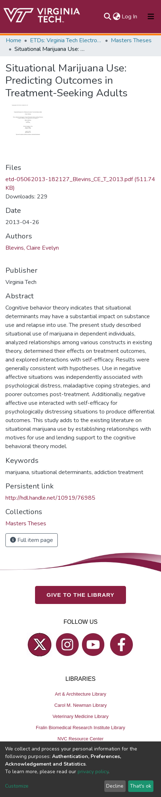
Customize (17, 786)
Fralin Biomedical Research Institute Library (80, 727)
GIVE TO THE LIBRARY (80, 595)
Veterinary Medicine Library (80, 716)
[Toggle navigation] (151, 16)
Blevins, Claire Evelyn (32, 248)
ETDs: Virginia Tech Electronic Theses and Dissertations (66, 40)
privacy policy (93, 771)
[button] (116, 16)
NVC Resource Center (80, 738)
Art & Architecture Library (80, 694)
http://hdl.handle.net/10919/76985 (50, 498)
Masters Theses (131, 40)
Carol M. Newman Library (80, 705)
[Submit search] (107, 16)
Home (13, 40)
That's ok (140, 786)
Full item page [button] (31, 540)
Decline (114, 786)
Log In (130, 17)
